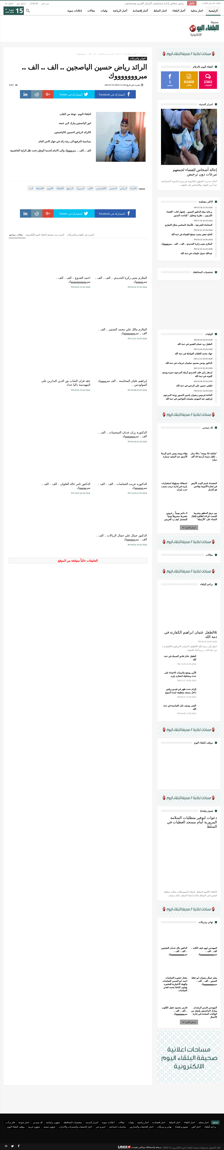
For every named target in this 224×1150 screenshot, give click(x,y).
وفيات (131, 1122)
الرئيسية (144, 54)
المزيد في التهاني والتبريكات (80, 234)
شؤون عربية (34, 1126)
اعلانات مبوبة (108, 1122)
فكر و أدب (10, 1122)
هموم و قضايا (181, 1126)
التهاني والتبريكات (130, 54)
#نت (31, 188)
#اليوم (50, 188)
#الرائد (133, 188)
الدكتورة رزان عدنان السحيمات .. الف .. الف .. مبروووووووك (32, 331)
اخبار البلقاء (189, 1122)
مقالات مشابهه (16, 234)
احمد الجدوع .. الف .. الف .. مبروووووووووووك (82, 279)
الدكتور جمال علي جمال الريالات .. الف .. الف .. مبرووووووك (31, 382)
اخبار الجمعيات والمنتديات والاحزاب (75, 1126)
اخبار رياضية (143, 1122)
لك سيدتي (38, 1122)
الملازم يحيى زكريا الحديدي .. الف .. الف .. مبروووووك (126, 279)
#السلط (40, 188)
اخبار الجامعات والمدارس (141, 1126)
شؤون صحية (49, 1126)
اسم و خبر (101, 1126)
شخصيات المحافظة (73, 1122)
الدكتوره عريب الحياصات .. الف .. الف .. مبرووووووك (126, 382)
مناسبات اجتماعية (117, 1126)
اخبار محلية (203, 1122)
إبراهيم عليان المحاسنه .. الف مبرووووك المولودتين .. (129, 331)
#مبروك (80, 188)
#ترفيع (70, 188)
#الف (90, 188)
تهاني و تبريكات (164, 1126)
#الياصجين (101, 188)
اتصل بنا (9, 3)
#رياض (123, 188)
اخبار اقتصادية (158, 1122)
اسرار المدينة (92, 1122)
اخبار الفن (196, 1126)
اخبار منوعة (23, 1122)
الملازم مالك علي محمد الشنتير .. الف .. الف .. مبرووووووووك (32, 279)
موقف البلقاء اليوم (16, 1126)
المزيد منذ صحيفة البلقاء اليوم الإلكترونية (45, 234)
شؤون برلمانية (53, 1122)
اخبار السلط (174, 1122)
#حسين (113, 188)
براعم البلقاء (210, 1126)
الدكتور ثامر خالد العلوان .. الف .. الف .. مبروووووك (79, 382)
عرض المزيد (189, 527)
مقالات (121, 1122)
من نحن (45, 3)
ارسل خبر (21, 3)
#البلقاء (60, 188)
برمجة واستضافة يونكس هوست (139, 1147)
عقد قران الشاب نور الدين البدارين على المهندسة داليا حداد (78, 331)
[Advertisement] (189, 304)
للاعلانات (33, 3)
